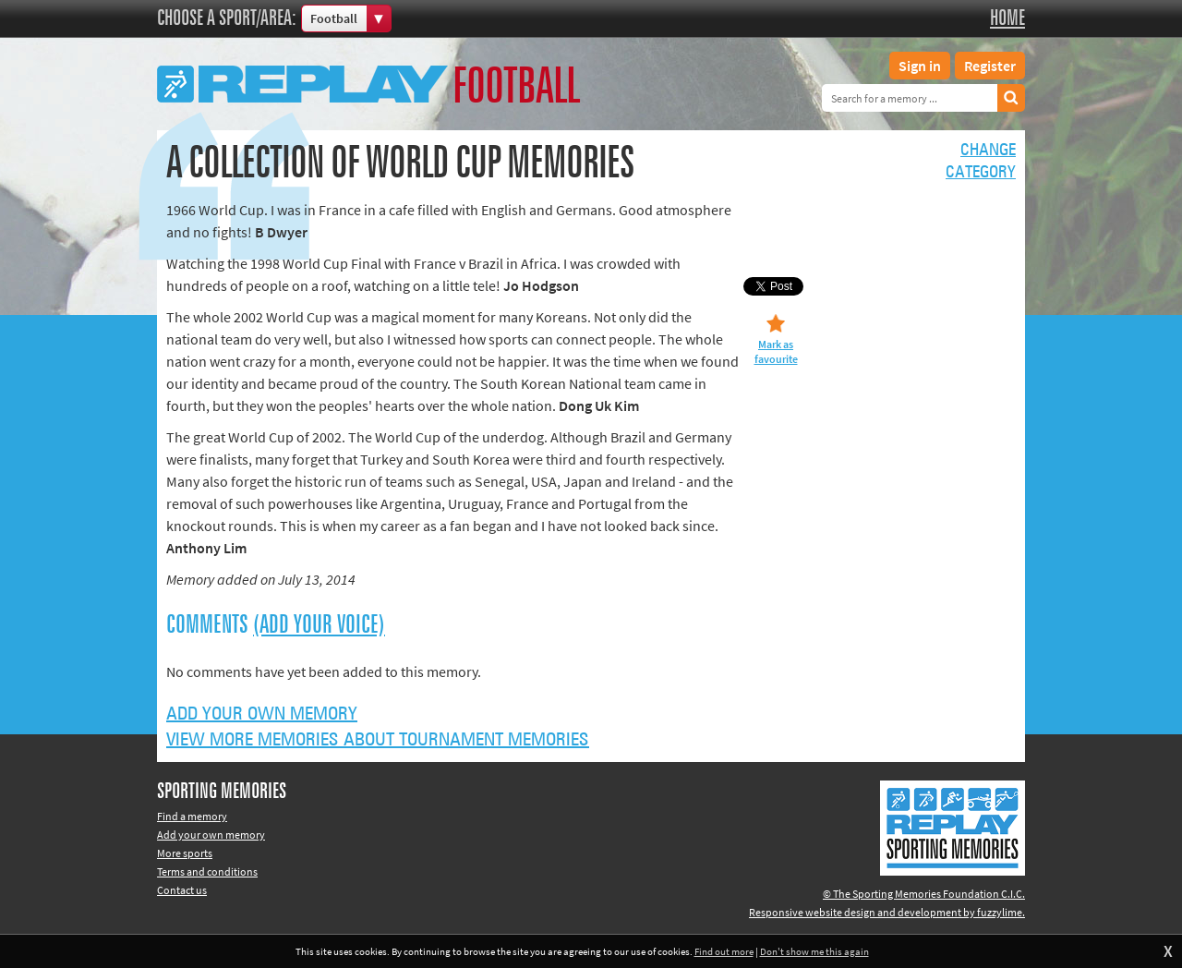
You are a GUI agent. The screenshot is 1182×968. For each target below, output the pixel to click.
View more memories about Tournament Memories (377, 740)
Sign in (920, 65)
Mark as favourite (776, 351)
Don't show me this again (814, 951)
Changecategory (981, 161)
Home (1007, 18)
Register (990, 65)
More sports (184, 853)
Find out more (724, 951)
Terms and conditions (207, 871)
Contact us (182, 890)
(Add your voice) (319, 625)
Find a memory (192, 816)
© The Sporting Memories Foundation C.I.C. (924, 894)
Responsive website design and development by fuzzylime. (887, 912)
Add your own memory (261, 714)
